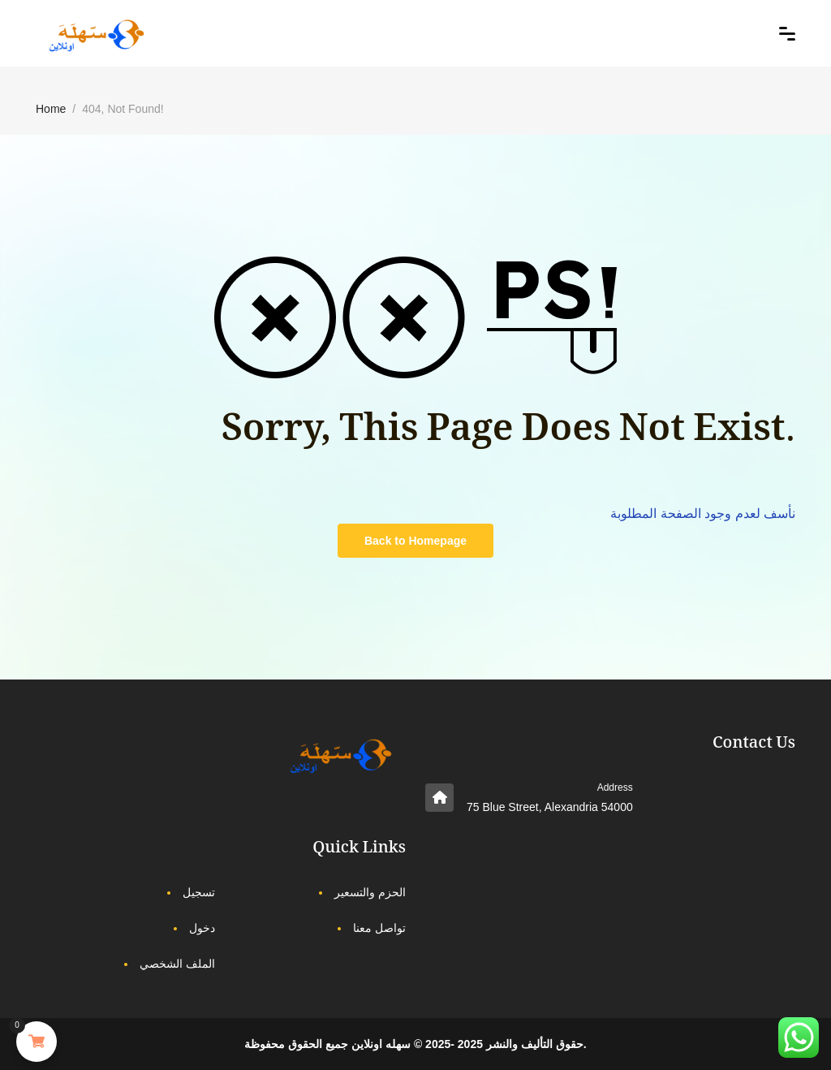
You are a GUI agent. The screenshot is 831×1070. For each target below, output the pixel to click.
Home (51, 108)
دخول (202, 927)
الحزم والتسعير (370, 892)
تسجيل (199, 892)
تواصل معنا (379, 927)
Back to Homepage (415, 540)
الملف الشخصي (177, 963)
